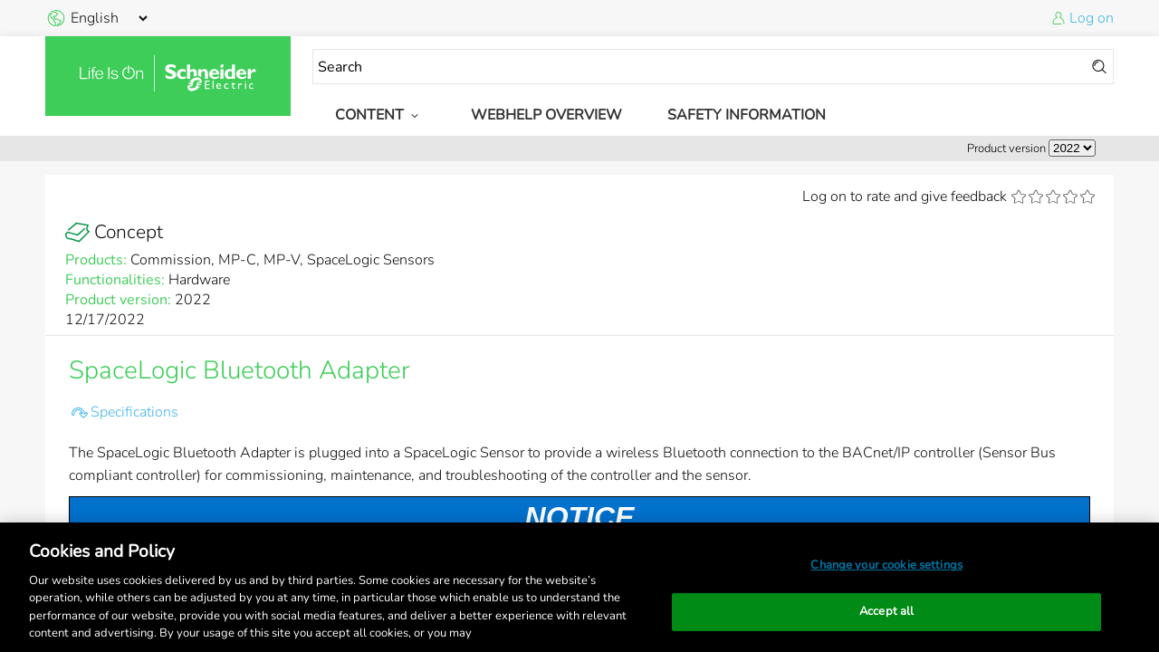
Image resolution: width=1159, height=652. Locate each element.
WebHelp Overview (546, 115)
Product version (1006, 148)
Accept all (886, 611)
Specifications (134, 412)
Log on (1091, 18)
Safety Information (746, 115)
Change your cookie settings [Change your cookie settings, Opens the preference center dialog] (886, 565)
